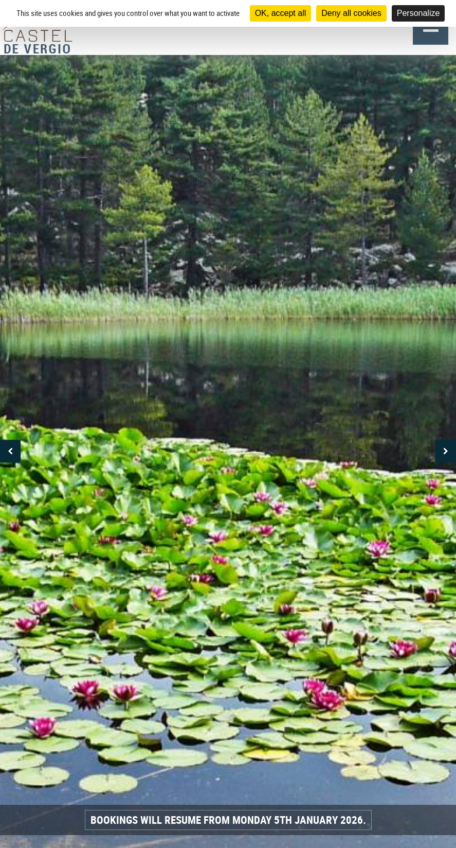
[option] (228, 451)
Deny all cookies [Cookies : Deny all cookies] (351, 13)
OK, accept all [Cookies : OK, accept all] (280, 13)
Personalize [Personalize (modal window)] (418, 13)
